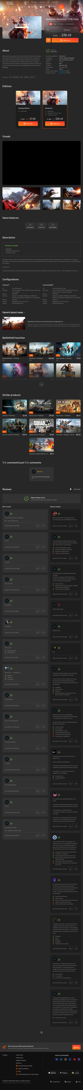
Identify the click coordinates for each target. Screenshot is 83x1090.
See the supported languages (66, 58)
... (35, 77)
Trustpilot (4, 1055)
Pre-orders (34, 2)
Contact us (19, 1063)
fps (10, 77)
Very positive (62, 71)
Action (61, 69)
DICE (60, 63)
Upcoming (42, 2)
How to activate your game (66, 60)
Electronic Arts (63, 65)
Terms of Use (19, 1055)
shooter (26, 77)
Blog (48, 2)
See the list (62, 56)
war (21, 77)
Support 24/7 (55, 2)
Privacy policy (19, 1057)
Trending (26, 2)
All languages (75, 489)
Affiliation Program (21, 1060)
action (31, 77)
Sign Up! (76, 1047)
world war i (16, 77)
